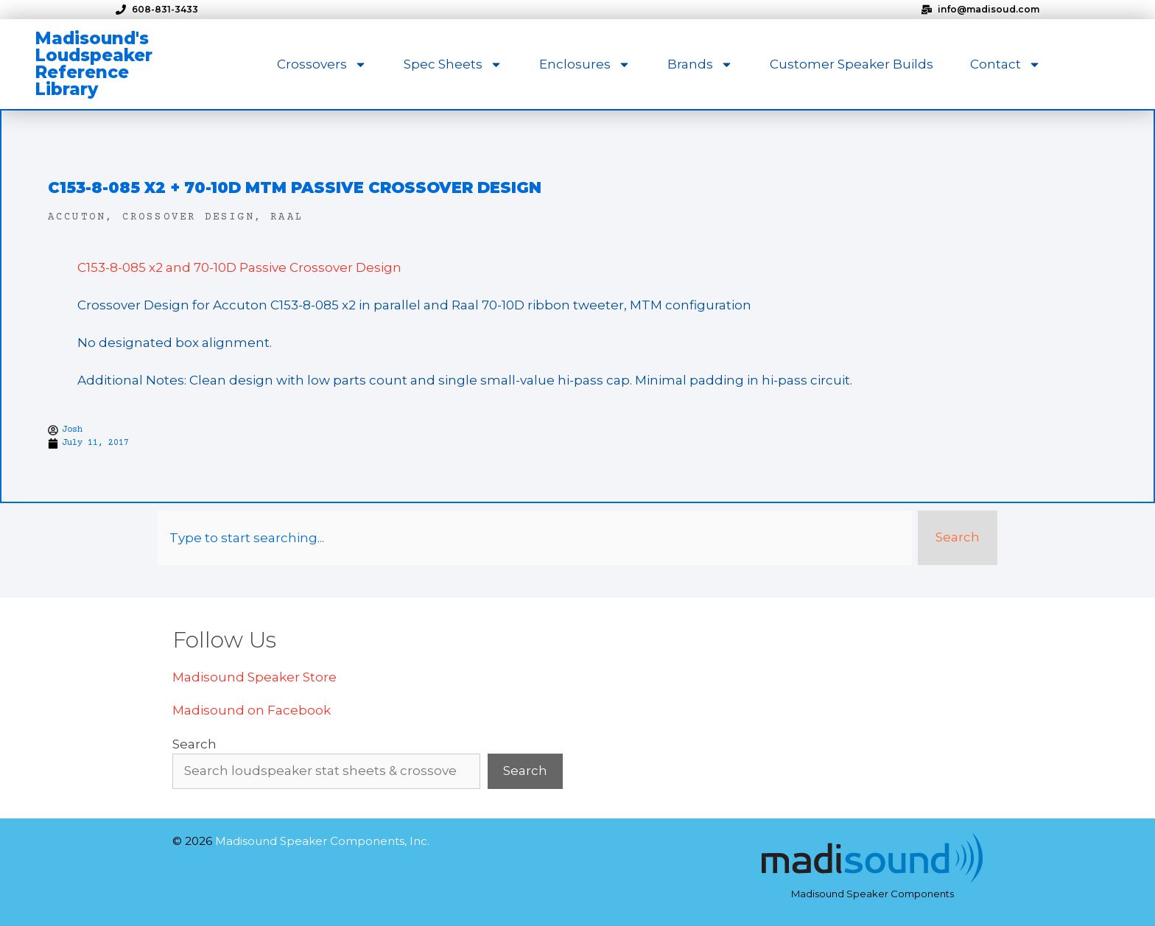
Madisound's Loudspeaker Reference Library (93, 63)
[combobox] (535, 538)
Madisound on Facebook (251, 710)
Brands (700, 64)
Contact (1005, 64)
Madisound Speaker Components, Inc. (322, 841)
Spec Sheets (453, 64)
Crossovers (322, 64)
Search (194, 744)
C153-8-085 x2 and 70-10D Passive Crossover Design (239, 267)
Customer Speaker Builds (851, 64)
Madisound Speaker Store (254, 677)
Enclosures (585, 64)
